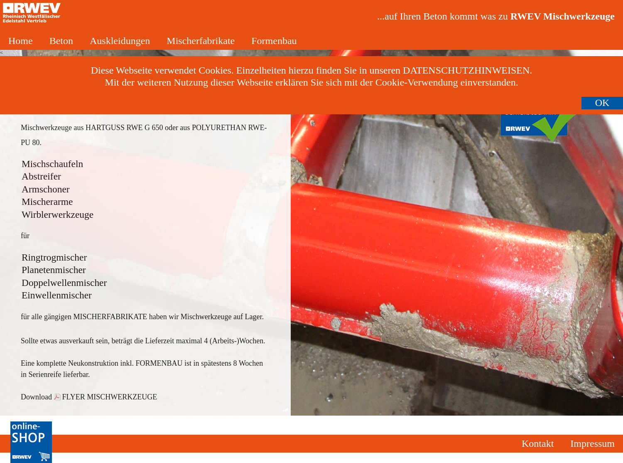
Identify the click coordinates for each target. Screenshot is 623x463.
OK (602, 102)
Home (20, 40)
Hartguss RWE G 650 (124, 127)
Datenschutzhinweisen (466, 70)
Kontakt (538, 443)
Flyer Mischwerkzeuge (109, 397)
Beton (61, 40)
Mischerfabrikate (201, 40)
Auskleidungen (120, 40)
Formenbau (274, 40)
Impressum (592, 443)
